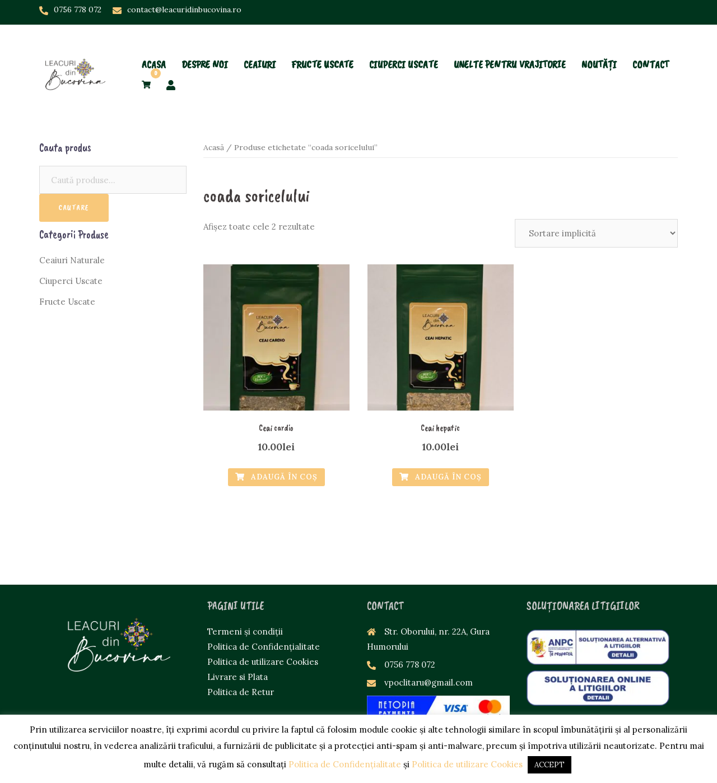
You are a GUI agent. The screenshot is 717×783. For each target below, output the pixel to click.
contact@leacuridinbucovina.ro (184, 9)
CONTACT (650, 45)
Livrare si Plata (237, 677)
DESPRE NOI (204, 45)
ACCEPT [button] (549, 765)
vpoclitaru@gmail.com (428, 682)
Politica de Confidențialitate (263, 646)
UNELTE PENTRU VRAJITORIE (510, 45)
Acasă (213, 147)
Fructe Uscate (67, 301)
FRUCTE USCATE (322, 45)
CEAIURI (260, 45)
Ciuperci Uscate (71, 281)
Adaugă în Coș (276, 477)
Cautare (74, 207)
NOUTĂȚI (599, 45)
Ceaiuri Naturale (72, 260)
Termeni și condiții (245, 631)
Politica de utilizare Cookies (262, 661)
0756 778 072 (77, 9)
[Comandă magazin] (596, 233)
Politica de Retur (240, 692)
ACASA (154, 45)
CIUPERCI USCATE (403, 45)
